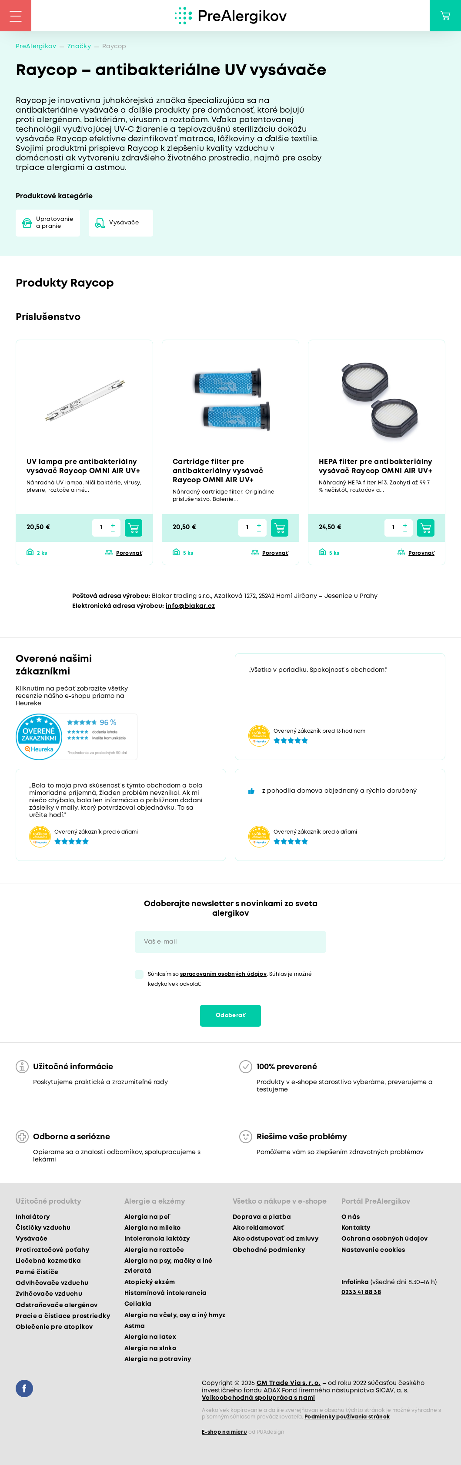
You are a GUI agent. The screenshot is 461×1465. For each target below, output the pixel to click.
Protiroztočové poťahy (52, 1250)
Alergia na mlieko (152, 1228)
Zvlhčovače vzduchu (49, 1294)
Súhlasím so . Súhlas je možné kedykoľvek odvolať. (230, 979)
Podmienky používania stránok (347, 1417)
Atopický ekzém (149, 1282)
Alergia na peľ (147, 1217)
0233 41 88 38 (361, 1292)
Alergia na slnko (150, 1348)
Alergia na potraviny (157, 1359)
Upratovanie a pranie (54, 223)
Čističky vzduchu (43, 1228)
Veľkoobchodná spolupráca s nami (258, 1398)
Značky (79, 46)
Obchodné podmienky (269, 1250)
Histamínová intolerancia (165, 1293)
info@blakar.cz (190, 606)
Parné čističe (37, 1272)
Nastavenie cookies (373, 1250)
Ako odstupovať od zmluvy (275, 1238)
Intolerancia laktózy (157, 1238)
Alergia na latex (150, 1337)
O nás (350, 1217)
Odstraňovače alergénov (56, 1305)
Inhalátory (33, 1217)
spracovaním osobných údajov (223, 974)
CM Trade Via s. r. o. (289, 1383)
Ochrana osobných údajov (384, 1238)
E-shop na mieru (224, 1432)
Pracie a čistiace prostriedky (63, 1316)
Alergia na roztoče (154, 1250)
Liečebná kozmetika (48, 1261)
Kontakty (356, 1228)
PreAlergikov (36, 46)
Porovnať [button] (129, 553)
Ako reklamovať (258, 1228)
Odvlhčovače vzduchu (52, 1283)
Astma (134, 1326)
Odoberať (230, 1015)
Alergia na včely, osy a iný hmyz (175, 1315)
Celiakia (138, 1304)
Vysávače (124, 222)
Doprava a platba (262, 1217)
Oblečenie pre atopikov (54, 1327)
